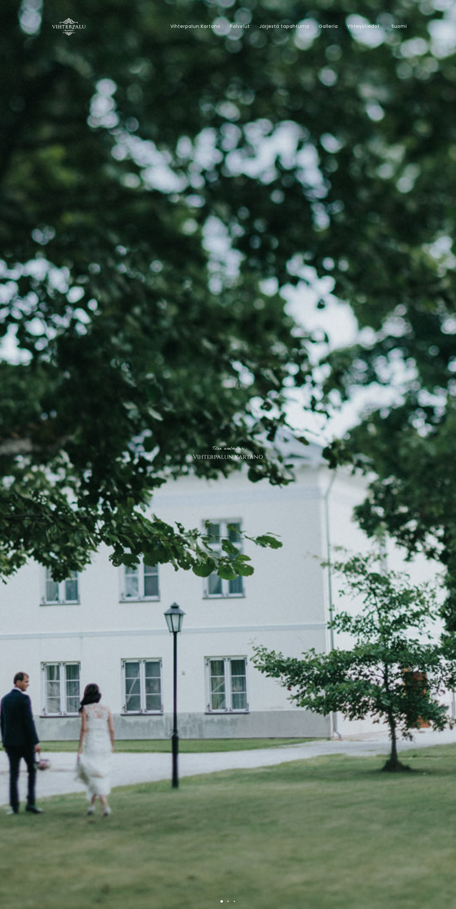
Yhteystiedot (363, 26)
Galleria (328, 26)
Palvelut (240, 26)
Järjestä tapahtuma (284, 26)
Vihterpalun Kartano (195, 26)
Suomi (399, 26)
